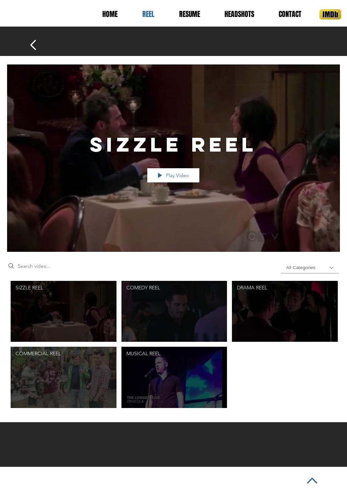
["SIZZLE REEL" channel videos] (173, 346)
